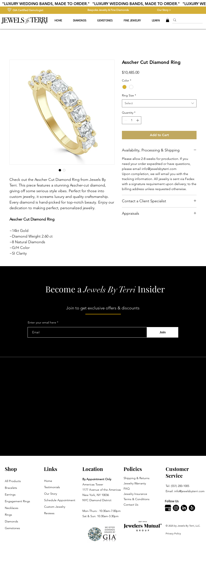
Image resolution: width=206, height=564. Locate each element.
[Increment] (138, 120)
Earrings (10, 494)
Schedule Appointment (59, 500)
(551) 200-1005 (180, 486)
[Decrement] (125, 120)
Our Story (50, 494)
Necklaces (11, 508)
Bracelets (11, 488)
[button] (132, 20)
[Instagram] (176, 508)
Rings (8, 515)
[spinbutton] (131, 120)
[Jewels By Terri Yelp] (192, 508)
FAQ (127, 488)
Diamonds (11, 521)
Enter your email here (42, 322)
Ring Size (129, 95)
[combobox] (159, 103)
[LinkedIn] (184, 508)
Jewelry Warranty (135, 483)
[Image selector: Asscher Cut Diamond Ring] (60, 170)
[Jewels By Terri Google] (168, 508)
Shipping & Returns (136, 478)
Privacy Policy (173, 533)
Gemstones (12, 528)
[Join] (162, 332)
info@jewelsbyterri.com (189, 491)
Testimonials (52, 487)
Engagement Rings (17, 501)
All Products (13, 481)
